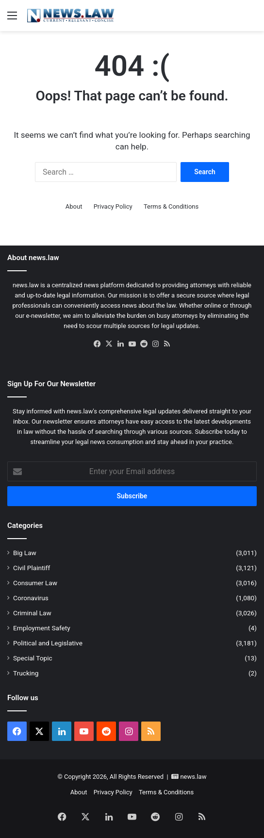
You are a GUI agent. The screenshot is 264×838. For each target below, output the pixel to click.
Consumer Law (35, 583)
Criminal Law (32, 613)
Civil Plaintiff (31, 568)
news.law (193, 776)
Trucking (25, 673)
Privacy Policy (113, 206)
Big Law (24, 553)
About (74, 206)
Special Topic (32, 658)
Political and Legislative (47, 643)
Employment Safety (41, 628)
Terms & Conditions (171, 206)
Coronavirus (31, 598)
